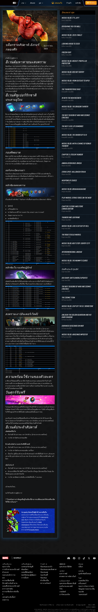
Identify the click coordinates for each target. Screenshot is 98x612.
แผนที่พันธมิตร (27, 572)
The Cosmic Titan (68, 297)
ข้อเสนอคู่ (44, 572)
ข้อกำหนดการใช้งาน (47, 605)
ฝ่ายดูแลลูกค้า (81, 605)
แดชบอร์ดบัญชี (27, 567)
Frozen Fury (66, 52)
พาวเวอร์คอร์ (45, 583)
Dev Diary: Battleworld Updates (74, 278)
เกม (22, 3)
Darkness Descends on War (72, 326)
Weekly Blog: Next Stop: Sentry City (76, 243)
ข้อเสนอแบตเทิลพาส (48, 569)
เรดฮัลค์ (62, 592)
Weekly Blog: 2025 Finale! (72, 35)
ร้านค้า (43, 564)
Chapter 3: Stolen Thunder (72, 154)
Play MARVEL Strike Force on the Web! (76, 198)
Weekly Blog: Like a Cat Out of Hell (75, 226)
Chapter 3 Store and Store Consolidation (72, 207)
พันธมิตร (24, 569)
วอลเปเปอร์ (82, 594)
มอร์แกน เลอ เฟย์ (66, 586)
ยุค (40, 3)
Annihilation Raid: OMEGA (71, 163)
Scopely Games (91, 607)
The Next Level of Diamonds (72, 126)
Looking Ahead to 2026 (71, 44)
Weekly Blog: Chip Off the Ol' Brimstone (77, 306)
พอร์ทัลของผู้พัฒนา (28, 575)
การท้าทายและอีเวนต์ (10, 569)
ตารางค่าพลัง (7, 589)
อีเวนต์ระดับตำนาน (9, 583)
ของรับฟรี (44, 575)
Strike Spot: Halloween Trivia (74, 172)
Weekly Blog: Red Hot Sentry (73, 72)
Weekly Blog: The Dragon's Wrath (75, 106)
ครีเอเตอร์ (82, 583)
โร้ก (61, 589)
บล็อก (80, 567)
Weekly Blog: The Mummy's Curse (74, 260)
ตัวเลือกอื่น (44, 580)
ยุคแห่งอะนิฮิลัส (65, 567)
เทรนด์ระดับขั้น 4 (8, 597)
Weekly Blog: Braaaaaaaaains (74, 189)
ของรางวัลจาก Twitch (86, 586)
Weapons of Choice (69, 180)
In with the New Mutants (71, 98)
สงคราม (5, 600)
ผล (3, 578)
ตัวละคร (5, 572)
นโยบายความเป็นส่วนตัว (65, 605)
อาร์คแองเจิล (64, 594)
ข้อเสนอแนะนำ (46, 567)
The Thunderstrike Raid (71, 89)
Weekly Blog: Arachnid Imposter (74, 334)
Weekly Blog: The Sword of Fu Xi (74, 135)
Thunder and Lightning (71, 217)
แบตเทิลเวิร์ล (83, 581)
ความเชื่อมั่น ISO (8, 580)
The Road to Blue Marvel (71, 235)
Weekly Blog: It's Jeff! (70, 18)
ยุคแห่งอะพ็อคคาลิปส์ (67, 583)
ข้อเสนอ (43, 578)
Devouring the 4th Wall (71, 26)
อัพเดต (32, 3)
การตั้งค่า (25, 578)
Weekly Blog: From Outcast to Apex (76, 81)
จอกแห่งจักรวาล (8, 575)
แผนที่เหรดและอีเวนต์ (11, 586)
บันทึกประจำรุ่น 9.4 (70, 269)
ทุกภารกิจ (6, 567)
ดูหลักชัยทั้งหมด (84, 574)
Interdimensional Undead (72, 252)
